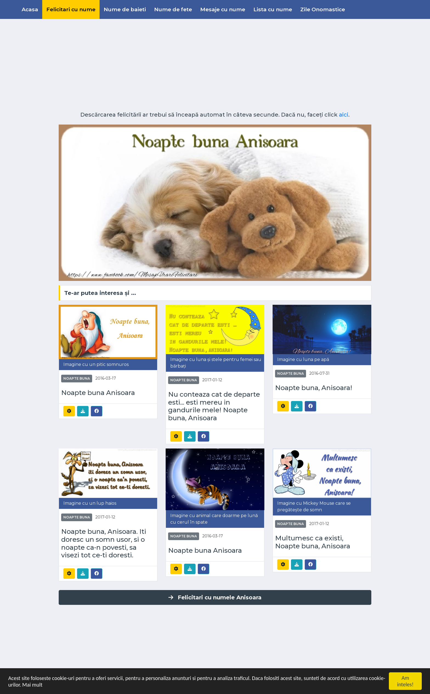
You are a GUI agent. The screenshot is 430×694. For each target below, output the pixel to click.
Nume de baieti (125, 9)
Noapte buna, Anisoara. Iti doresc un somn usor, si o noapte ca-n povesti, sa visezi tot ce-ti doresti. (103, 543)
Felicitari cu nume (70, 9)
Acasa (30, 9)
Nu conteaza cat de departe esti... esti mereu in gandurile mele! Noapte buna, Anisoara (214, 406)
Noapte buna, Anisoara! (313, 388)
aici (343, 114)
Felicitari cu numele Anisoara (215, 597)
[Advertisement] (215, 63)
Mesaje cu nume (222, 9)
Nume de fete (173, 9)
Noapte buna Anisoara (98, 393)
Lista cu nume (272, 9)
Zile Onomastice (322, 9)
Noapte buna (76, 378)
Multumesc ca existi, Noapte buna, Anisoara (312, 542)
